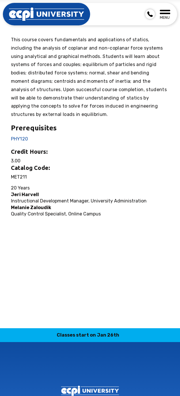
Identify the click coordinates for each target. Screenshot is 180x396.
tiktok (83, 370)
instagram (56, 370)
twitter (97, 370)
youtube (110, 370)
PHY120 (19, 139)
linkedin (70, 370)
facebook (124, 370)
